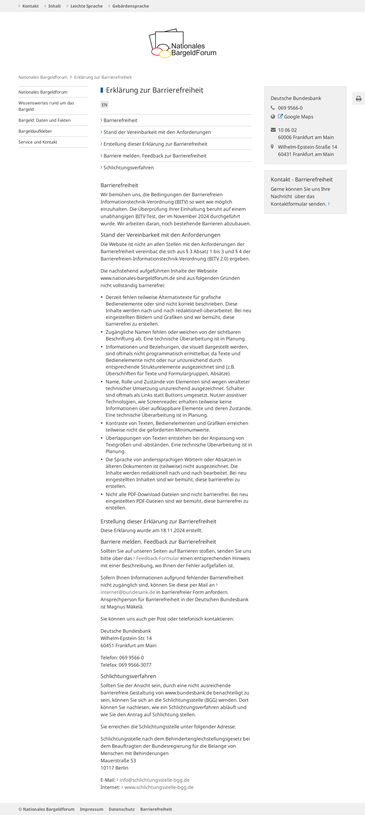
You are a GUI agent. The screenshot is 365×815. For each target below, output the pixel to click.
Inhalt (53, 6)
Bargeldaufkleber (35, 131)
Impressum (91, 809)
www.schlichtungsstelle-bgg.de (157, 787)
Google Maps (295, 116)
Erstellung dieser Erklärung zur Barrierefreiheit (154, 144)
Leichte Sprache (85, 6)
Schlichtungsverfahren (127, 167)
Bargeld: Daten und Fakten (44, 120)
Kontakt (28, 6)
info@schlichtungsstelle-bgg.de (153, 780)
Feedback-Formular (156, 558)
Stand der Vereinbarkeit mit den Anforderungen (156, 132)
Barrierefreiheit (119, 120)
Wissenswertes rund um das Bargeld (46, 106)
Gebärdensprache (128, 6)
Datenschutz (122, 809)
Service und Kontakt (37, 142)
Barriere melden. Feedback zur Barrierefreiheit (154, 155)
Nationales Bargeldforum (43, 77)
